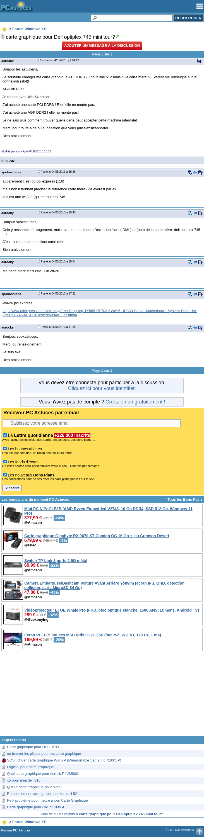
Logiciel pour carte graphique (30, 767)
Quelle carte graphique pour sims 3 (35, 787)
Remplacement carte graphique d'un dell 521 (43, 794)
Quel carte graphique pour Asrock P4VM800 (42, 774)
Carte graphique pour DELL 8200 (33, 747)
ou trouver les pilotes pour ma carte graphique (44, 753)
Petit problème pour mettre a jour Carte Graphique (47, 800)
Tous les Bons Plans (185, 499)
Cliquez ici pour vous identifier (101, 388)
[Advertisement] (102, 697)
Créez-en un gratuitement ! (135, 402)
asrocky (7, 60)
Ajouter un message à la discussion (102, 45)
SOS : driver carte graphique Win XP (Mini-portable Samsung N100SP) (64, 760)
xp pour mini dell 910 (23, 780)
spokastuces (11, 172)
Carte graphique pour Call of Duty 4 (35, 807)
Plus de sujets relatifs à (102, 814)
